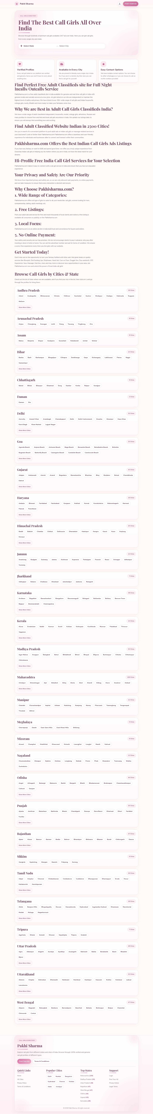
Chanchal (121, 1008)
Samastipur (23, 363)
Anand (52, 475)
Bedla (58, 840)
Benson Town (120, 599)
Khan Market (36, 425)
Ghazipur (110, 419)
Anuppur (35, 655)
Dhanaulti (54, 980)
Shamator (106, 761)
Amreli (43, 475)
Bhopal (86, 655)
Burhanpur (107, 655)
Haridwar (77, 980)
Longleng (68, 761)
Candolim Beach (74, 453)
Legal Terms (113, 1087)
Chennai (41, 879)
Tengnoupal (124, 706)
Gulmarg (44, 560)
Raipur (86, 386)
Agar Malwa (23, 655)
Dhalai (32, 935)
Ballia (94, 952)
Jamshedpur (67, 582)
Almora (21, 980)
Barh (29, 358)
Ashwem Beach (54, 447)
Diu (29, 402)
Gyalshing (33, 862)
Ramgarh (89, 582)
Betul (56, 655)
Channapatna (48, 604)
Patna (119, 358)
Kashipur (88, 980)
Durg (60, 386)
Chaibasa (43, 582)
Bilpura (96, 655)
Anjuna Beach (39, 447)
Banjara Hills (32, 907)
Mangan (44, 862)
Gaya (86, 358)
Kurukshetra (98, 503)
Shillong (76, 728)
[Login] (120, 4)
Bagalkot (32, 599)
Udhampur (128, 560)
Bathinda (54, 812)
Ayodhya (61, 952)
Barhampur (40, 358)
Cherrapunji (23, 728)
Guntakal (77, 296)
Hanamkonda (71, 907)
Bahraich (84, 952)
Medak (21, 913)
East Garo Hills (46, 728)
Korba (78, 386)
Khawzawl (56, 745)
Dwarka (99, 419)
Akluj (64, 683)
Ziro (91, 324)
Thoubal (22, 711)
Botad (116, 475)
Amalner (117, 683)
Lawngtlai (78, 745)
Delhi (72, 419)
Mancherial (127, 907)
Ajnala (21, 812)
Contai (33, 1014)
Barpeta (31, 341)
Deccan (58, 907)
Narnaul (126, 503)
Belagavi (86, 599)
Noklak (78, 761)
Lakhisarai (109, 358)
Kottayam (79, 627)
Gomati (42, 935)
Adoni (21, 296)
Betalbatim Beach (101, 447)
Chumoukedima (24, 761)
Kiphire (48, 761)
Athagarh (31, 783)
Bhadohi (124, 952)
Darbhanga (75, 358)
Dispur (40, 341)
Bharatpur (78, 840)
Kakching (67, 706)
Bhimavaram (45, 296)
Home (19, 1076)
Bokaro (33, 582)
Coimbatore (67, 879)
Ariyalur (30, 879)
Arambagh (47, 419)
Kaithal (77, 503)
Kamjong (78, 706)
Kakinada (120, 296)
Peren (88, 761)
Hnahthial (44, 745)
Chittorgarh (120, 840)
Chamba (40, 532)
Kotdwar (119, 980)
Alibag (98, 683)
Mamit (98, 745)
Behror (67, 840)
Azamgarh (72, 952)
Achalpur (22, 683)
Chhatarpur (129, 655)
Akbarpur (30, 952)
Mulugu (31, 913)
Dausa (131, 840)
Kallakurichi (23, 884)
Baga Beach (69, 447)
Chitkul (50, 532)
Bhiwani (32, 503)
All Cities (20, 1080)
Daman (21, 402)
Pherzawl (98, 706)
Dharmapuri (106, 879)
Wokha (128, 761)
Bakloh (30, 532)
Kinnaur (22, 537)
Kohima (57, 761)
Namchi (54, 862)
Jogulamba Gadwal (99, 907)
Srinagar (116, 560)
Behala (89, 1008)
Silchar (94, 341)
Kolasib (67, 745)
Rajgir (128, 358)
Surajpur (97, 386)
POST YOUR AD (130, 4)
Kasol (105, 532)
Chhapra (63, 358)
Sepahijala (63, 935)
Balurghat (43, 1008)
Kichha (108, 980)
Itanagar (43, 324)
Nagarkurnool (43, 913)
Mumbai (58, 1077)
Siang (61, 324)
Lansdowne (23, 986)
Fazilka (21, 817)
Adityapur (22, 582)
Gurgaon (67, 503)
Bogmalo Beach (24, 453)
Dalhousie (61, 532)
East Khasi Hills (63, 728)
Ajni (45, 683)
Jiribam (57, 706)
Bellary (108, 599)
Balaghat (46, 655)
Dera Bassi (98, 812)
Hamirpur (85, 532)
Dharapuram (93, 879)
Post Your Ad (24, 1062)
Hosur (126, 879)
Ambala (22, 503)
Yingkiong (82, 324)
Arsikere (22, 599)
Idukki (42, 627)
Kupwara (75, 560)
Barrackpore (66, 1008)
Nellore (21, 301)
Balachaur (43, 812)
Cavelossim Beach (91, 453)
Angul (21, 783)
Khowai (52, 935)
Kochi (60, 627)
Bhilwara (89, 840)
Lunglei (88, 745)
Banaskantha (76, 475)
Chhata (118, 655)
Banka (21, 358)
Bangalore (59, 599)
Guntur (88, 296)
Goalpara (51, 341)
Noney (88, 706)
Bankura (54, 1008)
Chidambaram (53, 879)
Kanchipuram (37, 884)
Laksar (129, 980)
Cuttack (22, 789)
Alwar (29, 840)
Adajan (21, 475)
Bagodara (63, 475)
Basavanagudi (73, 599)
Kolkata (71, 1082)
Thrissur (124, 627)
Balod (21, 386)
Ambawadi (32, 475)
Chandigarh (75, 812)
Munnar (103, 627)
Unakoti (84, 935)
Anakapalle (31, 296)
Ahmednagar (35, 683)
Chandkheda (128, 475)
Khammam (115, 907)
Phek (96, 761)
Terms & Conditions (41, 1062)
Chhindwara (23, 660)
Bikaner (100, 840)
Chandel (22, 706)
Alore (108, 683)
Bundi (109, 840)
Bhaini (64, 812)
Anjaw (21, 324)
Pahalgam (87, 560)
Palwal (21, 509)
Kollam (69, 627)
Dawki (34, 728)
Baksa (21, 341)
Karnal (86, 503)
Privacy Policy (21, 1083)
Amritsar (31, 812)
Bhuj (97, 475)
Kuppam (131, 296)
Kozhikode (92, 627)
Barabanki (104, 952)
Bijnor (21, 957)
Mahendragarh (113, 503)
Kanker (68, 386)
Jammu (54, 560)
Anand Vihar (34, 419)
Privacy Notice (114, 1083)
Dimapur (38, 761)
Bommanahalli (33, 604)
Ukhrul (31, 711)
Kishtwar (64, 560)
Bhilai (29, 386)
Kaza (113, 532)
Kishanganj (96, 358)
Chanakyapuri (60, 419)
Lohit (53, 324)
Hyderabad (84, 907)
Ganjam (32, 789)
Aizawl (21, 745)
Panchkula (32, 509)
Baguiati (32, 1008)
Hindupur (98, 296)
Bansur (39, 840)
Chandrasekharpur (124, 783)
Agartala (22, 935)
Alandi (89, 683)
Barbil (63, 783)
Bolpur (110, 1008)
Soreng (75, 862)
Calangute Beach (57, 453)
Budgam (34, 560)
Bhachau (88, 475)
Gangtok (22, 862)
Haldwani (65, 980)
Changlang (32, 324)
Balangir (42, 783)
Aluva (21, 627)
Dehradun (42, 980)
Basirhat (79, 1008)
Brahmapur (108, 783)
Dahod (21, 481)
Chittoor (67, 296)
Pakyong (64, 862)
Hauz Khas (122, 419)
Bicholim (115, 447)
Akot (81, 683)
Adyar (21, 879)
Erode (117, 879)
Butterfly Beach (41, 453)
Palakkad (113, 627)
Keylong (123, 532)
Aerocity (22, 419)
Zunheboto (23, 767)
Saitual (107, 745)
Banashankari (46, 599)
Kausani (99, 980)
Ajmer (21, 840)
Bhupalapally (46, 907)
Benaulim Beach (84, 447)
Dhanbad (55, 582)
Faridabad (43, 503)
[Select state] (39, 46)
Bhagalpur (52, 358)
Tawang (71, 324)
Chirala (57, 296)
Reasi (107, 560)
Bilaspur (39, 386)
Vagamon (22, 632)
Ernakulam (31, 627)
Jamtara (79, 582)
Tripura (74, 935)
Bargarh (73, 783)
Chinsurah (22, 1014)
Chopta (31, 980)
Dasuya (87, 812)
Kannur (51, 627)
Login (111, 1076)
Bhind (77, 655)
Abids (21, 907)
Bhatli (82, 783)
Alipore (21, 1008)
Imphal (47, 706)
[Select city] (81, 46)
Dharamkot (73, 532)
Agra (20, 952)
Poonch (98, 560)
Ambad (127, 683)
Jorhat (85, 341)
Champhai (32, 745)
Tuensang (118, 761)
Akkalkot (54, 683)
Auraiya (51, 952)
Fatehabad (55, 503)
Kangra (96, 532)
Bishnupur (100, 1008)
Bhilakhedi (67, 655)
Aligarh (41, 952)
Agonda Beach (24, 447)
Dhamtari (50, 386)
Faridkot (129, 812)
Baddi (21, 532)
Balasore (53, 783)
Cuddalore (80, 879)
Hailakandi (74, 341)
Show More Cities (24, 307)
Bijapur (21, 604)
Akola (72, 683)
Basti (114, 952)
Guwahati (62, 341)
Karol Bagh (23, 425)
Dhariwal (110, 812)
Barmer (48, 840)
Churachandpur (35, 706)
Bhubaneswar (94, 783)
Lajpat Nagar (50, 425)
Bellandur (97, 599)
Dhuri (120, 812)
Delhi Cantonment (85, 419)
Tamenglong (111, 706)
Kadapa (110, 296)
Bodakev (107, 475)
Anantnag (22, 560)
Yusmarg (22, 565)
